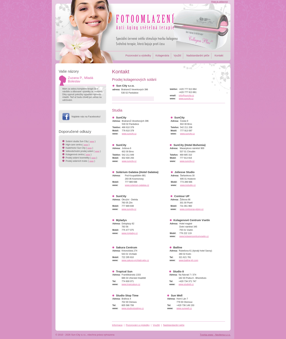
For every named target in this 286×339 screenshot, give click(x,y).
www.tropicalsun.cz (131, 284)
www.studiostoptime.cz (133, 308)
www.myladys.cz (130, 233)
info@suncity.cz (186, 95)
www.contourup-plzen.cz (192, 209)
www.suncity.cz (186, 98)
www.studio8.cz (186, 284)
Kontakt (218, 55)
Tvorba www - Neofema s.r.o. (215, 334)
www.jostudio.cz (188, 185)
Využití (177, 55)
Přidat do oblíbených (219, 2)
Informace (117, 325)
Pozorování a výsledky (138, 55)
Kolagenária (162, 55)
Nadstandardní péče (197, 55)
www (92, 141)
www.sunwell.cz (184, 308)
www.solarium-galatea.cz (137, 185)
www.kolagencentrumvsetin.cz (194, 236)
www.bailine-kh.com (188, 260)
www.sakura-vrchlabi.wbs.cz (135, 260)
